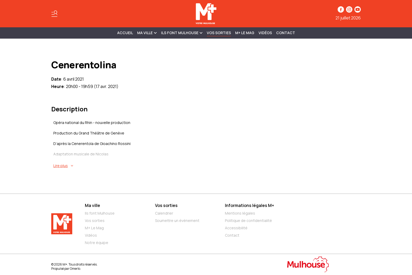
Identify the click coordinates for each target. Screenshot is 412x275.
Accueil (125, 32)
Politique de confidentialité (248, 220)
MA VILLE (147, 32)
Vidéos (265, 32)
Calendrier (164, 213)
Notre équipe (96, 242)
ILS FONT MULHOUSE (182, 32)
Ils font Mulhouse (100, 213)
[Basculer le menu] (54, 14)
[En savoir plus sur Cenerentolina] (207, 165)
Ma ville (92, 205)
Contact (285, 32)
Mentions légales (240, 213)
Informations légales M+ (249, 205)
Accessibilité (236, 227)
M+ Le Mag (244, 32)
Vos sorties (219, 32)
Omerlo (75, 268)
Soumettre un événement (177, 220)
